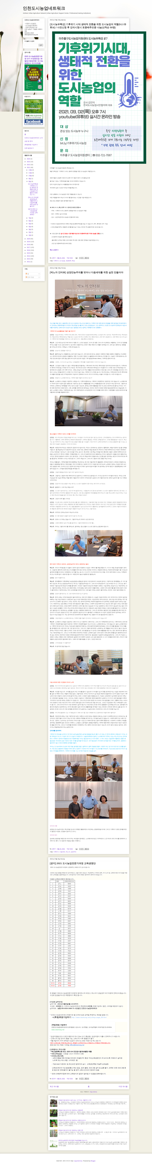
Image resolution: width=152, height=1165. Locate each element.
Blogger (93, 1161)
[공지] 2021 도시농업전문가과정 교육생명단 (73, 863)
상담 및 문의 (28, 141)
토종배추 (68, 261)
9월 (29, 178)
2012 (29, 261)
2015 (29, 253)
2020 (29, 239)
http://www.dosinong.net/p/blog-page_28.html (89, 1017)
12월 (30, 170)
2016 (29, 250)
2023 (29, 161)
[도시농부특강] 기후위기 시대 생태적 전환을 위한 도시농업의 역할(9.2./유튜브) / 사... (33, 189)
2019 (29, 241)
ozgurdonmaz (78, 1161)
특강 (73, 261)
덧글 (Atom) (93, 1092)
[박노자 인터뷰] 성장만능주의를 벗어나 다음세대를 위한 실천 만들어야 (86, 272)
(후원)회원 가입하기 (31, 144)
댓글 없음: (70, 258)
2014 (29, 256)
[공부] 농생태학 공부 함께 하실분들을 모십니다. (73, 1140)
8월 (29, 181)
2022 (29, 164)
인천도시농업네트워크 (44, 8)
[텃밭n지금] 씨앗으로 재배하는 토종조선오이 (72, 1120)
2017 (29, 247)
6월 (29, 221)
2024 (29, 159)
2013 (29, 259)
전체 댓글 (30, 277)
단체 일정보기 (29, 148)
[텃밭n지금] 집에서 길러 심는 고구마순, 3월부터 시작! (74, 1100)
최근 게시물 (54, 1086)
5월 (29, 223)
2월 (29, 232)
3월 (29, 229)
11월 (30, 173)
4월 (29, 226)
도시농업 (62, 261)
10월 (30, 175)
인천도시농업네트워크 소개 (33, 138)
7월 (29, 218)
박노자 (68, 852)
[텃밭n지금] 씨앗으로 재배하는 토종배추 (70, 1110)
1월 (29, 235)
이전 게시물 (123, 1086)
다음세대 (62, 852)
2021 (29, 167)
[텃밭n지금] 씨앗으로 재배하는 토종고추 (70, 1130)
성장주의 (73, 852)
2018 (29, 244)
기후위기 (56, 261)
